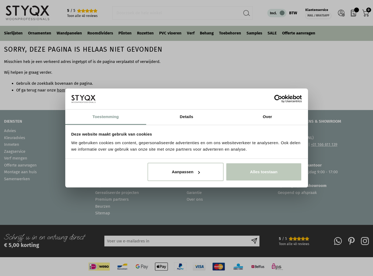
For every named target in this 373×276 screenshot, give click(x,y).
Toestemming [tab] (106, 116)
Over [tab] (267, 116)
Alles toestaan (264, 171)
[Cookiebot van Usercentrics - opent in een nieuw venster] (278, 99)
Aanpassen (186, 171)
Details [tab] (186, 116)
